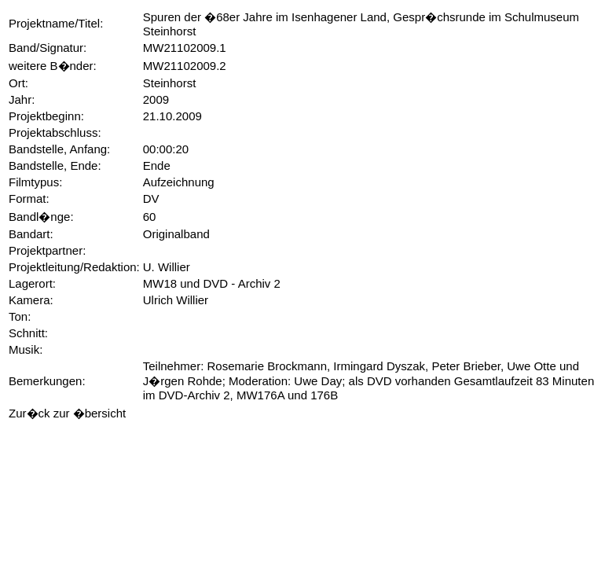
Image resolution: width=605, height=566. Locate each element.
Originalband (176, 234)
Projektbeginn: (46, 116)
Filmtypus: (35, 182)
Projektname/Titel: (56, 23)
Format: (29, 198)
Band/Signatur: (47, 47)
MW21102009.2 (184, 65)
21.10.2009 (172, 116)
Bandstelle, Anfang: (59, 149)
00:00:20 (166, 149)
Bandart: (31, 234)
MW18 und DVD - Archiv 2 (211, 283)
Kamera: (31, 300)
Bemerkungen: (47, 381)
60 (149, 216)
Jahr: (22, 99)
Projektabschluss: (55, 132)
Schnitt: (28, 333)
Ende (156, 165)
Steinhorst (169, 83)
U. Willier (166, 267)
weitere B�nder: (53, 65)
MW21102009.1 (184, 47)
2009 (156, 99)
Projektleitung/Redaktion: (74, 267)
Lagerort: (32, 283)
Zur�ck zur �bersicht (67, 413)
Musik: (25, 349)
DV (151, 198)
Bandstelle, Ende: (55, 165)
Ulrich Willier (175, 300)
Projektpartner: (47, 250)
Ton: (20, 316)
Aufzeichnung (178, 182)
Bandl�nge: (41, 216)
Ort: (18, 83)
